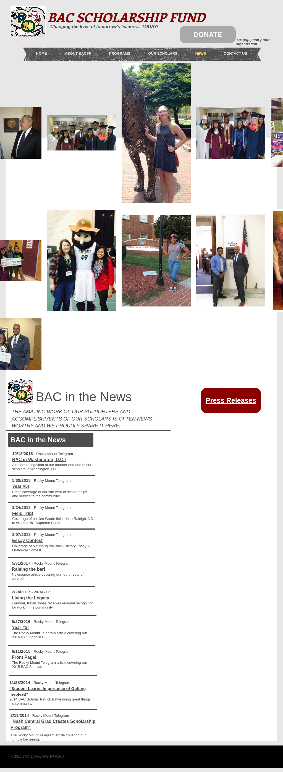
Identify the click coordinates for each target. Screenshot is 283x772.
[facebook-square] (234, 759)
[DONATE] (208, 34)
